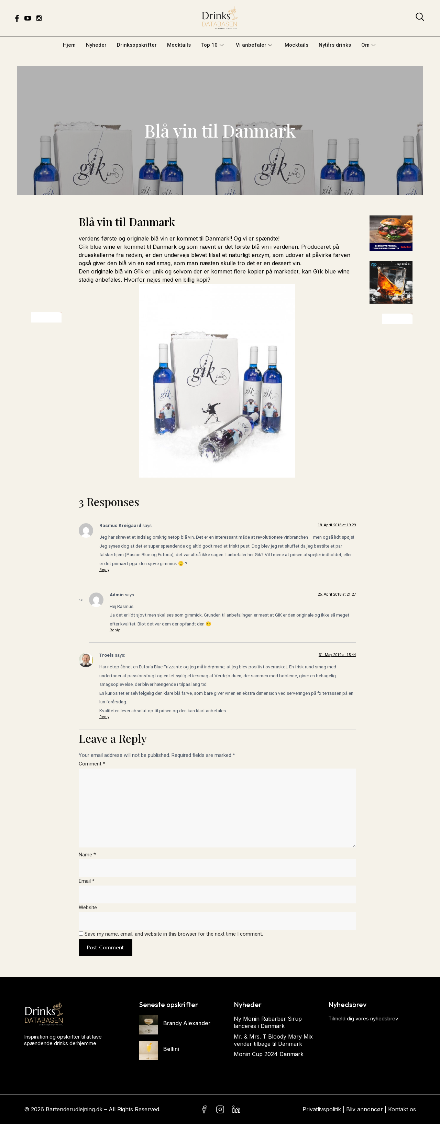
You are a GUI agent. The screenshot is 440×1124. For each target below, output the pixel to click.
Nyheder (96, 45)
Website (88, 907)
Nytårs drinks (335, 45)
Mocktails (179, 45)
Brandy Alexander (186, 1023)
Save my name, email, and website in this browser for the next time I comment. (174, 934)
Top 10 (212, 45)
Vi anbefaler (254, 45)
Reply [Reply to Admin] (115, 630)
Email (87, 881)
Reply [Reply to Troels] (104, 717)
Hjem (69, 45)
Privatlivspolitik (321, 1109)
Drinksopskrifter (137, 45)
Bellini (171, 1048)
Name (87, 855)
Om (368, 45)
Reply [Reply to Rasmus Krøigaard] (104, 569)
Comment (92, 764)
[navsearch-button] (420, 18)
